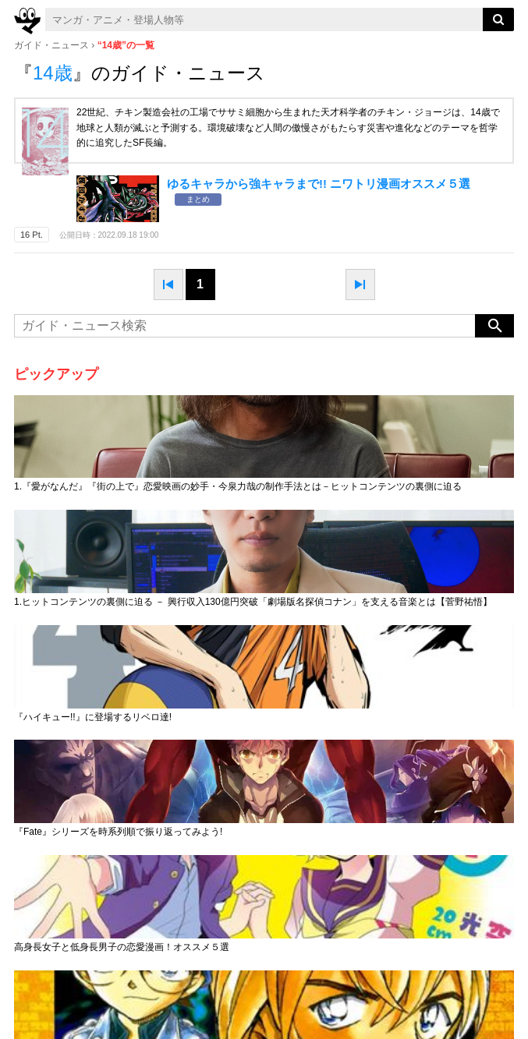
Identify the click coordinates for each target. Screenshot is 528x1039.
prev (168, 284)
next (360, 284)
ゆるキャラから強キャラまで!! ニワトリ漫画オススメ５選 (318, 183)
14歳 (53, 72)
